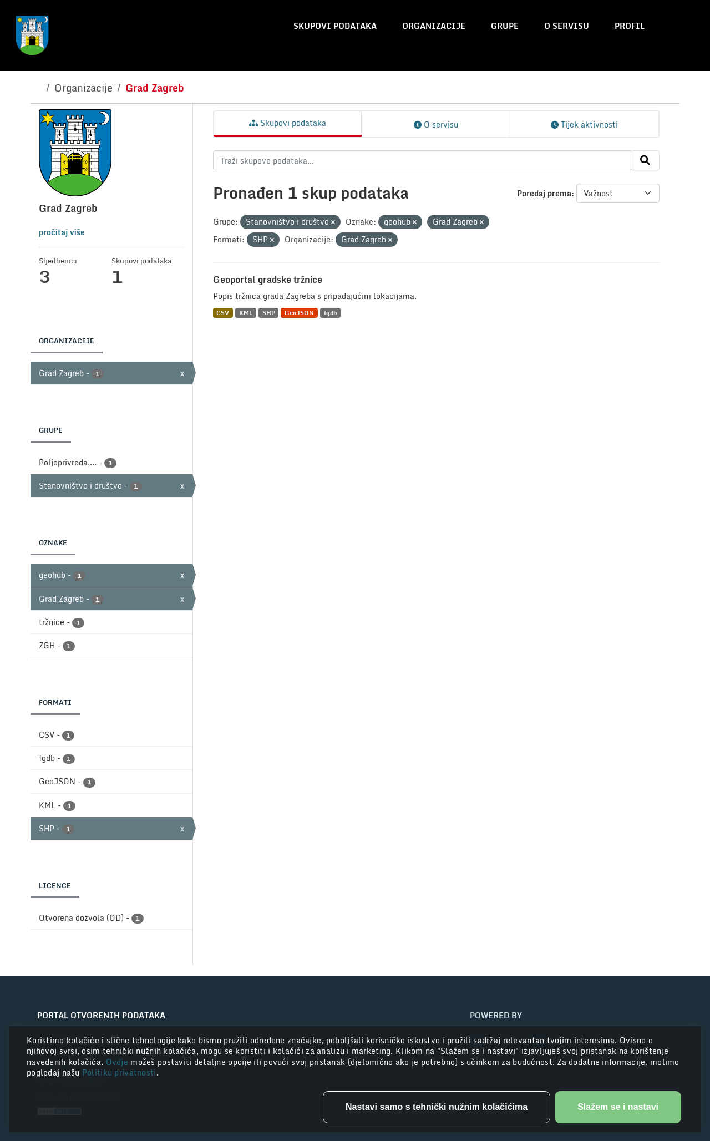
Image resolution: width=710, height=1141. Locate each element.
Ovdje (118, 1062)
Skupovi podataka (335, 25)
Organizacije (433, 25)
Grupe (505, 25)
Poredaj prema (544, 193)
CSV (222, 312)
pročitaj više (62, 232)
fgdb (330, 312)
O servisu (566, 25)
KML (245, 312)
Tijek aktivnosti (584, 124)
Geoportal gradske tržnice (267, 279)
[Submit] (645, 160)
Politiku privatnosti (119, 1072)
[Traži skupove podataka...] (422, 160)
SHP (268, 312)
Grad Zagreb (154, 87)
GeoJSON (299, 312)
